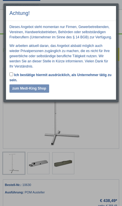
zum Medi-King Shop (29, 88)
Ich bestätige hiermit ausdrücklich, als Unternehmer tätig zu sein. (60, 77)
